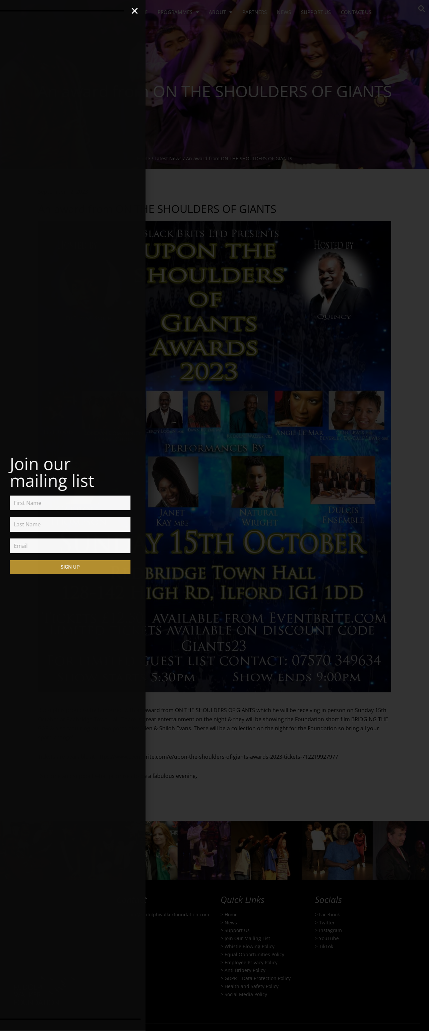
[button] (422, 9)
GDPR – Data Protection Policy (258, 978)
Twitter (327, 922)
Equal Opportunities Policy (254, 954)
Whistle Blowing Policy (249, 946)
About (220, 12)
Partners (254, 12)
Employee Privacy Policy (251, 962)
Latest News (168, 158)
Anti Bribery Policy (245, 970)
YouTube (329, 938)
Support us (316, 12)
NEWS (284, 12)
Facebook (329, 914)
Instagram (330, 930)
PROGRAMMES (178, 12)
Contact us (356, 12)
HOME (139, 12)
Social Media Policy (246, 994)
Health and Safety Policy (252, 986)
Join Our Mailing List (247, 938)
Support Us (237, 930)
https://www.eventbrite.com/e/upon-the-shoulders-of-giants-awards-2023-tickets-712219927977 (217, 756)
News (231, 922)
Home (143, 158)
